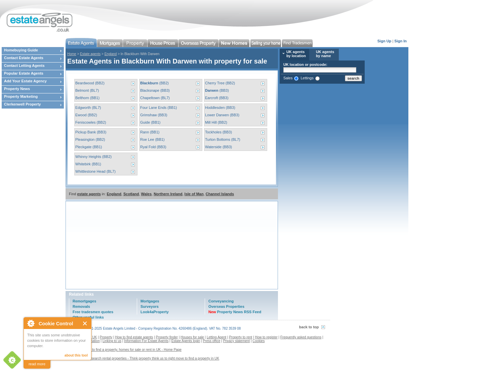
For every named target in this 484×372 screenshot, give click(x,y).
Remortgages (84, 301)
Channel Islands (220, 194)
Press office (211, 341)
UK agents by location (296, 54)
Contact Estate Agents (23, 58)
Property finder (167, 337)
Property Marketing (21, 96)
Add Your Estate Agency (25, 81)
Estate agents (90, 54)
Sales (288, 78)
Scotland (131, 194)
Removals (81, 306)
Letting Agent (216, 337)
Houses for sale (192, 337)
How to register (266, 337)
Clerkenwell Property (22, 104)
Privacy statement (236, 341)
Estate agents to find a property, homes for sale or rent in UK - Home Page (126, 350)
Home (71, 54)
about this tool (76, 355)
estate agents (88, 194)
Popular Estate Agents (23, 73)
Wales (146, 194)
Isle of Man (194, 194)
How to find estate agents (134, 337)
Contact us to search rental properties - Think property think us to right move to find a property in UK (145, 358)
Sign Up (384, 41)
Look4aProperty (154, 312)
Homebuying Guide (21, 50)
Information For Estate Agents (146, 341)
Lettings (307, 78)
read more (37, 364)
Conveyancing (221, 301)
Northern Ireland (168, 194)
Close (85, 323)
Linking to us (112, 341)
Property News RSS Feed (234, 312)
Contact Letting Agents (24, 66)
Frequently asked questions (300, 337)
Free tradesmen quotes (93, 312)
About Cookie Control (30, 323)
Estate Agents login (185, 341)
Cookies (258, 341)
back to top (309, 327)
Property (106, 337)
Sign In (400, 41)
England (111, 54)
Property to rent (240, 337)
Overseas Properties (226, 306)
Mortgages (149, 301)
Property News (17, 89)
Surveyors (149, 306)
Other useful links (88, 317)
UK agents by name (325, 54)
